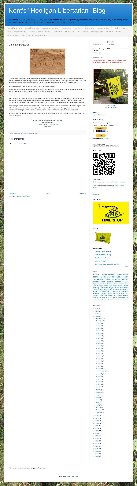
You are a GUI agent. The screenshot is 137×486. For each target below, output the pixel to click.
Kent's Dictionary (97, 182)
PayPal (39, 124)
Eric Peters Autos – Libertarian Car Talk (107, 264)
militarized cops (104, 291)
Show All (126, 266)
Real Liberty (78, 28)
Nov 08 (100, 368)
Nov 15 (100, 353)
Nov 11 (100, 361)
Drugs (9, 32)
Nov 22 (100, 338)
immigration (116, 291)
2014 (96, 436)
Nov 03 (100, 381)
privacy (103, 293)
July (97, 397)
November (99, 321)
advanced (111, 44)
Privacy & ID (69, 32)
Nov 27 (100, 330)
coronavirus (116, 293)
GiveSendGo (54, 124)
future (116, 284)
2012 (96, 441)
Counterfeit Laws (101, 279)
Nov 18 (100, 346)
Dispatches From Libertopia (103, 255)
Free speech (17, 133)
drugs (111, 288)
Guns (125, 28)
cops (110, 286)
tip (121, 60)
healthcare (124, 291)
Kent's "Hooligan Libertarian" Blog (57, 10)
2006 (96, 456)
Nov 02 (100, 384)
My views (32, 32)
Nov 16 (100, 351)
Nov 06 (100, 376)
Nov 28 (100, 328)
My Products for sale (32, 28)
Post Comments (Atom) (23, 196)
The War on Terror (97, 32)
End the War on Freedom (102, 258)
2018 (96, 426)
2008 (96, 451)
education (96, 293)
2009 (96, 448)
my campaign (118, 295)
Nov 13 (100, 358)
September (99, 392)
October (98, 390)
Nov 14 (100, 356)
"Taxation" (116, 28)
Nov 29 (100, 325)
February (99, 410)
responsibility (31, 133)
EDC (111, 297)
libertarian (110, 284)
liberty (95, 277)
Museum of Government (115, 299)
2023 (96, 316)
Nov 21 (100, 341)
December (99, 318)
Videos (118, 32)
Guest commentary (104, 300)
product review (96, 300)
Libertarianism (90, 28)
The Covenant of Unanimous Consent (34, 35)
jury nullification (108, 295)
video (94, 297)
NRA (127, 293)
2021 (96, 418)
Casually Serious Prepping (103, 251)
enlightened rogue (100, 261)
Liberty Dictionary (13, 35)
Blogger (76, 476)
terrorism (100, 289)
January (98, 412)
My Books (109, 32)
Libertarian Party (98, 295)
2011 (96, 443)
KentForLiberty (111, 107)
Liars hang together (103, 371)
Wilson (126, 299)
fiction (107, 297)
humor (95, 291)
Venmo (45, 124)
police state (102, 284)
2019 (96, 423)
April (97, 405)
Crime (106, 286)
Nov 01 (100, 386)
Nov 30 (100, 323)
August (98, 395)
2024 (96, 313)
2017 (96, 428)
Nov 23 (100, 336)
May (97, 402)
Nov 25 (100, 333)
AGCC (123, 297)
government (24, 133)
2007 (96, 453)
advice (118, 282)
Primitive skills (101, 297)
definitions (125, 295)
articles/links (108, 289)
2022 (96, 415)
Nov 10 (100, 363)
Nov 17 (100, 348)
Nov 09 (100, 366)
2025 (96, 311)
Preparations (58, 32)
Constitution (104, 288)
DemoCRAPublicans (110, 277)
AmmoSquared (97, 53)
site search (95, 44)
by (100, 44)
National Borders (19, 32)
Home (48, 193)
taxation (121, 284)
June (97, 400)
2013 (96, 438)
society (36, 133)
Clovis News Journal (120, 286)
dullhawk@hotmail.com (99, 115)
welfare (125, 289)
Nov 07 (100, 374)
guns (126, 284)
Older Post (83, 193)
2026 (96, 308)
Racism (85, 32)
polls (123, 299)
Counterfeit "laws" (104, 28)
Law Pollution (98, 286)
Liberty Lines (117, 297)
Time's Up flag (66, 28)
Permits (109, 293)
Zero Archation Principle (50, 28)
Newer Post (12, 193)
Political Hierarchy (44, 32)
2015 (96, 433)
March (98, 407)
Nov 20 (100, 343)
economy (96, 288)
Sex (78, 32)
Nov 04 (100, 379)
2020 (96, 421)
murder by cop (118, 289)
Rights (125, 277)
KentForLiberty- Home (14, 28)
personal (116, 279)
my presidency (105, 299)
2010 (96, 446)
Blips (122, 293)
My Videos (96, 195)
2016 (96, 431)
